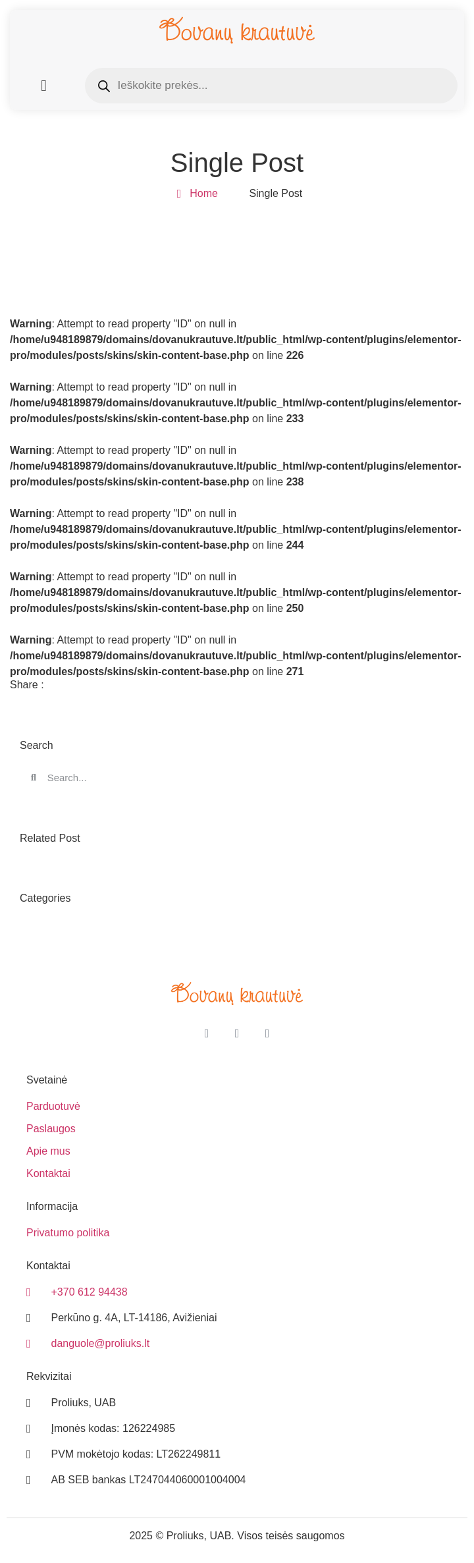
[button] (44, 85)
